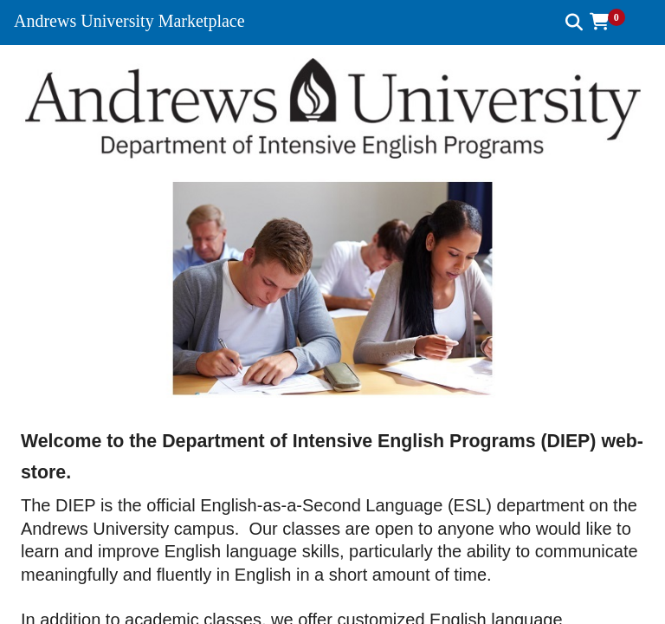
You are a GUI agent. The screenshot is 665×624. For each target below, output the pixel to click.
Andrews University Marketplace (129, 20)
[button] (613, 21)
